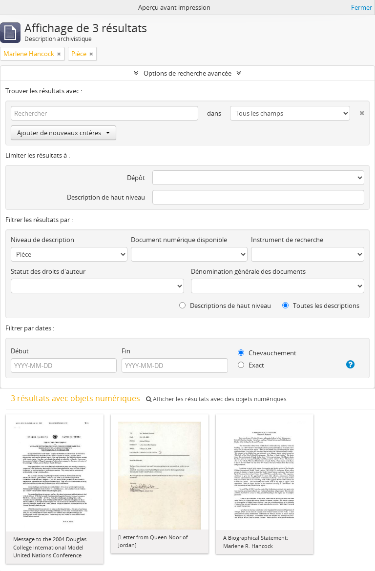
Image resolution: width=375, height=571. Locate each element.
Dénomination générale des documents (248, 271)
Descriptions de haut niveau (225, 305)
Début (20, 351)
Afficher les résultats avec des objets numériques (216, 399)
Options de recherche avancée (187, 73)
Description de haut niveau (106, 197)
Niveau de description (42, 239)
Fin (126, 351)
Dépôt (136, 177)
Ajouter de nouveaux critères (63, 132)
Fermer (361, 7)
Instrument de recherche (287, 239)
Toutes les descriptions (320, 305)
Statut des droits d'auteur (48, 271)
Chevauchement (267, 352)
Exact (251, 365)
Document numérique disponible (179, 239)
